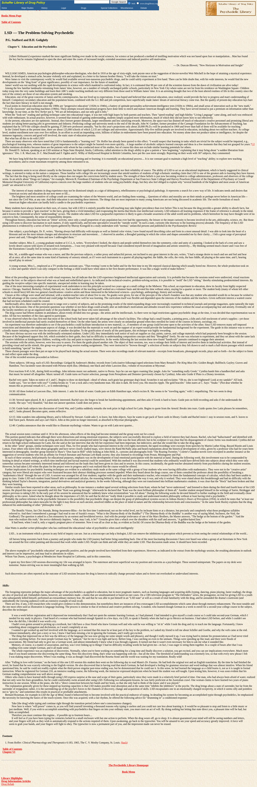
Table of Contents (11, 22)
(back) (124, 742)
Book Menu (128, 771)
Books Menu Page (11, 15)
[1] (253, 144)
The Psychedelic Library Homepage (129, 765)
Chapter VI (8, 752)
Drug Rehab (7, 784)
